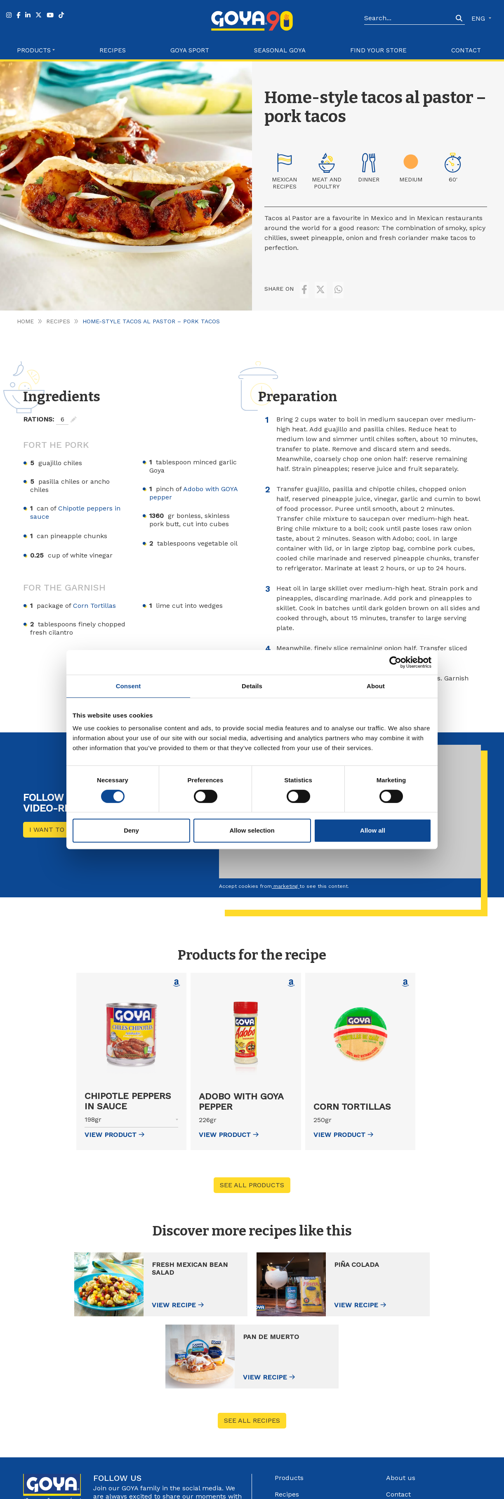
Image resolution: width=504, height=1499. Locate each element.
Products (289, 1400)
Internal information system (430, 1450)
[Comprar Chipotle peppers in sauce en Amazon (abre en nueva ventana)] (176, 977)
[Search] (408, 18)
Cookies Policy (365, 1490)
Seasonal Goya (280, 50)
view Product (114, 1128)
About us (400, 1400)
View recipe (114, 1299)
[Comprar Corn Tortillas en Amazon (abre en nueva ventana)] (405, 977)
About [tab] (376, 685)
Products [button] (34, 50)
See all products (252, 1179)
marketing (285, 880)
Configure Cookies (412, 1490)
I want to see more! (65, 823)
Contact (466, 50)
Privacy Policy (323, 1490)
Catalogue (402, 1433)
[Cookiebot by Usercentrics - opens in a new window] (395, 662)
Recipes (112, 50)
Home (25, 315)
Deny (131, 830)
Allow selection (251, 830)
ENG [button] (479, 18)
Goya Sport (189, 50)
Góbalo (255, 1490)
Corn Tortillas (94, 599)
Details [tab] (252, 685)
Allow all (372, 830)
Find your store (378, 50)
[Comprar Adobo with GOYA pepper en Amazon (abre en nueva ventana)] (291, 977)
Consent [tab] (128, 685)
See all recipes (252, 1343)
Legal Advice (284, 1490)
